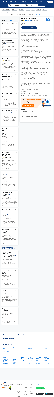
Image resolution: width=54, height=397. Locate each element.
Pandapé (25, 392)
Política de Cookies (18, 392)
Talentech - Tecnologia (10, 255)
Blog (31, 1)
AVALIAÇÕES (33, 31)
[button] (42, 5)
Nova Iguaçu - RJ (31, 341)
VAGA (23, 31)
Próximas (11, 20)
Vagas (31, 387)
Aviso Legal (25, 394)
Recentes (7, 20)
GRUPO (7, 231)
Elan (5, 310)
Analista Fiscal (38, 347)
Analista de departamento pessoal (14, 363)
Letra (4, 174)
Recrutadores (36, 1)
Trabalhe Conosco (18, 389)
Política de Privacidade (32, 394)
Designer (13, 347)
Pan (4, 292)
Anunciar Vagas (44, 2)
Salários (27, 1)
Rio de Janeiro (6, 341)
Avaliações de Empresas (19, 1)
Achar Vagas (11, 1)
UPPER (7, 112)
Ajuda (25, 384)
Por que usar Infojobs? (19, 387)
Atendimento (14, 357)
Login (41, 1)
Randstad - (8, 25)
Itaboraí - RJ (14, 341)
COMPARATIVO (40, 31)
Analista (4, 357)
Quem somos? (19, 384)
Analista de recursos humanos (5, 360)
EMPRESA (28, 31)
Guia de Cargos (31, 390)
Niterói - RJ (22, 341)
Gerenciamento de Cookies (19, 394)
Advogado (13, 348)
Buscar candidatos (25, 391)
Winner (7, 60)
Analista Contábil (23, 347)
